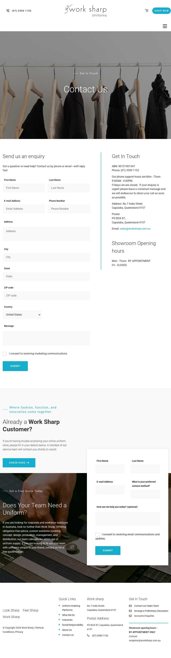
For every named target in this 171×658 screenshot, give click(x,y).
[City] (46, 257)
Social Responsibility (72, 625)
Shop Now (158, 9)
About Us (67, 630)
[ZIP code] (46, 295)
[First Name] (24, 188)
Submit (15, 366)
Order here (11, 460)
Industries (67, 620)
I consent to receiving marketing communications (37, 353)
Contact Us (68, 635)
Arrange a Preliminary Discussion (151, 611)
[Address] (46, 234)
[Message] (46, 338)
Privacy (19, 632)
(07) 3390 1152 (8, 10)
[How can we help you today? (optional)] (127, 519)
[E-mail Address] (24, 209)
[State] (46, 276)
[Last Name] (69, 188)
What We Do (68, 615)
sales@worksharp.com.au (135, 228)
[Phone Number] (69, 209)
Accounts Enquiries (144, 616)
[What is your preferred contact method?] (145, 494)
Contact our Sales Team (146, 605)
